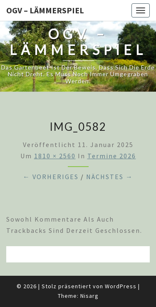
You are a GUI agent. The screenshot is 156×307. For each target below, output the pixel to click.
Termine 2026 (111, 156)
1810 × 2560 (55, 156)
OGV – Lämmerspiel (45, 10)
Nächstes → (109, 176)
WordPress (120, 286)
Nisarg (89, 296)
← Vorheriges (51, 176)
